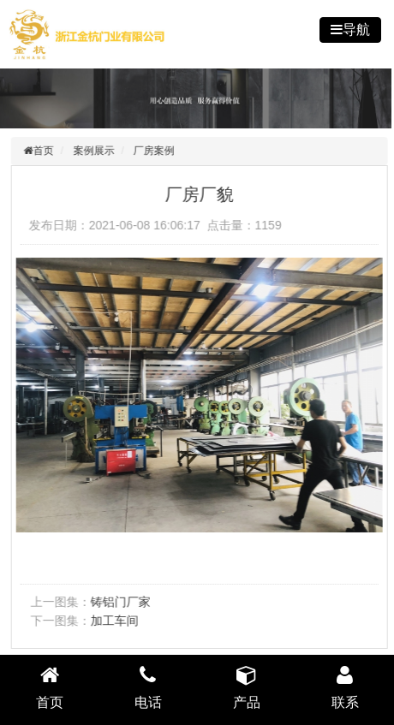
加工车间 (116, 620)
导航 (356, 29)
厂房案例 (155, 151)
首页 (45, 151)
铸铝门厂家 (122, 602)
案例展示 (95, 151)
